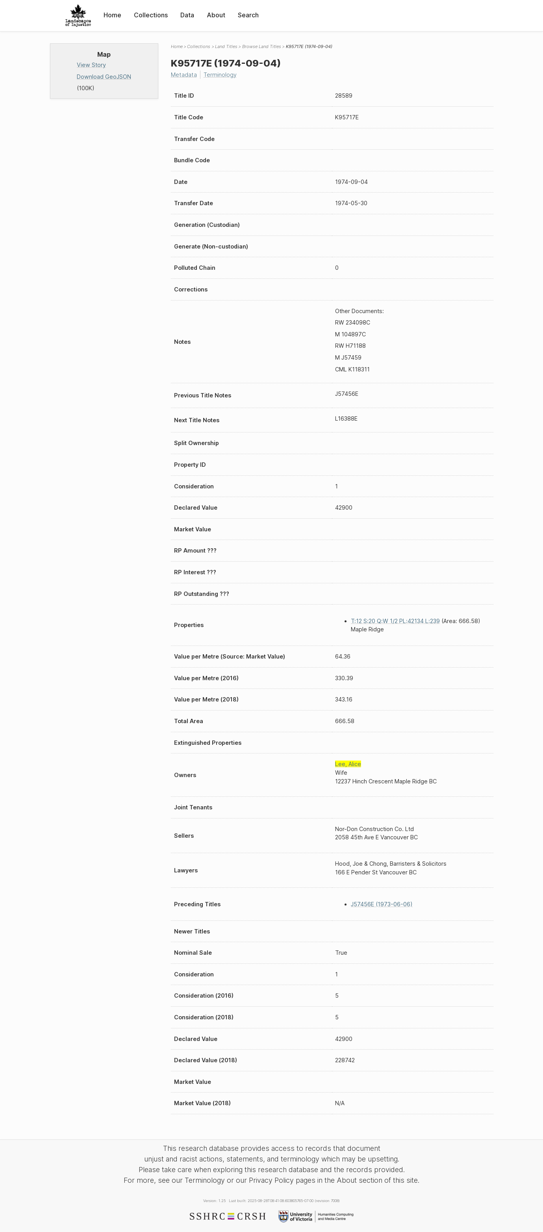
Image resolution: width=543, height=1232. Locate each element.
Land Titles (226, 46)
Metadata (184, 74)
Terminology (220, 74)
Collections (151, 15)
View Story (91, 64)
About (216, 15)
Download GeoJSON (104, 76)
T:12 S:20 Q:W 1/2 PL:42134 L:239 (395, 621)
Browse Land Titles (261, 46)
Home (112, 15)
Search (248, 15)
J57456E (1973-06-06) (382, 904)
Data (187, 15)
